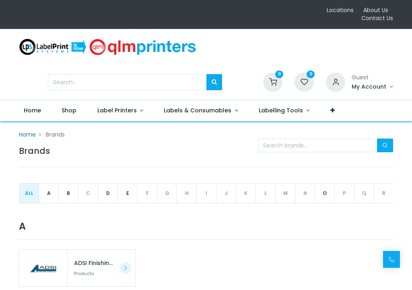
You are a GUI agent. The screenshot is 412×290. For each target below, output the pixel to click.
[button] (337, 110)
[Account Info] (372, 87)
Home (27, 134)
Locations (340, 10)
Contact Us (377, 18)
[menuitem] (38, 110)
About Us (375, 10)
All (29, 193)
